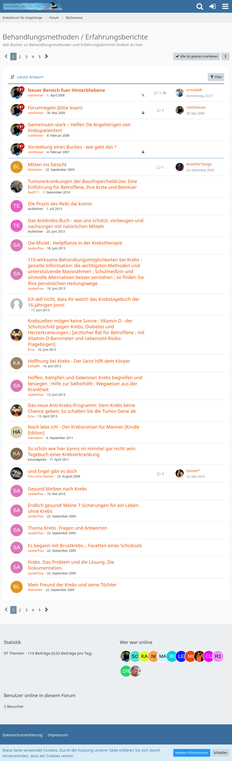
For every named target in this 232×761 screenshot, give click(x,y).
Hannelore (35, 438)
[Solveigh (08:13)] (135, 656)
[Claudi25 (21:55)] (209, 656)
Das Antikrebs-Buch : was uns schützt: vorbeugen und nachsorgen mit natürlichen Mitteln (85, 223)
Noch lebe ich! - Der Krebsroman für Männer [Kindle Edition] (83, 430)
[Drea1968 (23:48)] (126, 671)
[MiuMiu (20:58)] (190, 656)
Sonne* (193, 470)
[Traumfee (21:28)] (199, 656)
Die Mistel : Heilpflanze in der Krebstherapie (75, 243)
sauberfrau (36, 248)
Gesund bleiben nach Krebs (57, 489)
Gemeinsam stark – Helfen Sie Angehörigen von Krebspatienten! (79, 127)
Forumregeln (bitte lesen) (55, 108)
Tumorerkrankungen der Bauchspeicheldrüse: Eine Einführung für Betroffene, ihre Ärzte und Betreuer (82, 184)
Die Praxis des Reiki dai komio (60, 204)
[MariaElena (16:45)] (163, 656)
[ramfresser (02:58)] (126, 656)
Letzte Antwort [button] (30, 76)
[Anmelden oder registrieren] (212, 6)
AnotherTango (199, 163)
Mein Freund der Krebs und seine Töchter (72, 585)
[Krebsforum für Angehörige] (32, 6)
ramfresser (36, 95)
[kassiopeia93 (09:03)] (144, 656)
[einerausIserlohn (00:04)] (135, 671)
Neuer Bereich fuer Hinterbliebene (66, 90)
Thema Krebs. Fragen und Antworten (67, 528)
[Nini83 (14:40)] (154, 656)
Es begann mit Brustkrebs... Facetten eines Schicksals (85, 545)
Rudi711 (34, 192)
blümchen (35, 169)
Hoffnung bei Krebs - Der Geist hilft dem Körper (79, 361)
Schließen (220, 753)
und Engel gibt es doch (52, 471)
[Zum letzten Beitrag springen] (180, 93)
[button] (225, 6)
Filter (216, 77)
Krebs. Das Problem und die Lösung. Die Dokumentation (71, 565)
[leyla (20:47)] (181, 656)
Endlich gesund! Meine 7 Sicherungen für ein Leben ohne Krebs (83, 508)
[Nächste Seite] (46, 56)
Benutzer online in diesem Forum (40, 695)
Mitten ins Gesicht (47, 164)
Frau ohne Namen (41, 476)
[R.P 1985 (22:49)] (218, 656)
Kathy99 (34, 366)
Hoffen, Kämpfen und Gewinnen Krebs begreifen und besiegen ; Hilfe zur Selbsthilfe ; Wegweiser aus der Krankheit (85, 383)
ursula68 (194, 89)
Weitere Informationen (191, 753)
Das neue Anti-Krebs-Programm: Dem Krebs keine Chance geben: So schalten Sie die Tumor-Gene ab (82, 408)
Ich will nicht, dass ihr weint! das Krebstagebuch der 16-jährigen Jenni (84, 302)
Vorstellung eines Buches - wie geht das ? (72, 147)
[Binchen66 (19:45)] (172, 656)
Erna (31, 349)
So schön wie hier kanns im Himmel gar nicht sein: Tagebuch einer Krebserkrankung (82, 451)
